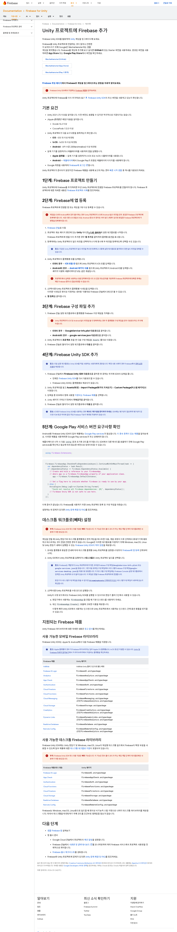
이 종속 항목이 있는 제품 (127, 434)
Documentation (12, 11)
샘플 (69, 16)
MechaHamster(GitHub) (55, 59)
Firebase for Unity (36, 11)
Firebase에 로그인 (77, 165)
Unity (72, 39)
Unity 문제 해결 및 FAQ (75, 510)
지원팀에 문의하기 (137, 903)
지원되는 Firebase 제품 (85, 395)
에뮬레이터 (68, 160)
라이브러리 (41, 915)
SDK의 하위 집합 (89, 545)
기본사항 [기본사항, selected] (14, 16)
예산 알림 (88, 840)
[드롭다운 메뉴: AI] (31, 16)
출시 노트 (133, 915)
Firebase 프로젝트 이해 (77, 190)
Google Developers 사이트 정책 (75, 866)
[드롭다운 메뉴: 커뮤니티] (92, 3)
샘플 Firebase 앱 (54, 830)
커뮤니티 (85, 3)
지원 (99, 3)
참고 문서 (89, 629)
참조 (61, 16)
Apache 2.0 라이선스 (139, 863)
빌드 (27, 3)
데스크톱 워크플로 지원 (80, 748)
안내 (39, 903)
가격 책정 (62, 3)
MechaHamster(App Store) (57, 66)
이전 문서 (133, 923)
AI (27, 16)
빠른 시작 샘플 (116, 170)
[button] (15, 20)
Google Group (136, 911)
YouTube (87, 915)
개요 (4, 16)
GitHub (40, 919)
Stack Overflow (136, 907)
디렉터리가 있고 (103, 580)
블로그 (156, 3)
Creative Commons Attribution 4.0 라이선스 (85, 863)
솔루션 (52, 3)
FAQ (132, 919)
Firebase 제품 (80, 90)
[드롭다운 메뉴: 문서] (77, 3)
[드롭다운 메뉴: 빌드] (32, 3)
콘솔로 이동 (167, 3)
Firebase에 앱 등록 (130, 550)
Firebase (45, 24)
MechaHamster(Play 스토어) (57, 72)
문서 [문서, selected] (72, 3)
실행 (39, 3)
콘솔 (53, 228)
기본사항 (88, 24)
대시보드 (79, 844)
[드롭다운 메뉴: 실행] (44, 3)
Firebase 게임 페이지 (52, 83)
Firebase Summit (90, 907)
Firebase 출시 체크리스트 (63, 852)
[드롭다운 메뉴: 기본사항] (21, 16)
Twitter (86, 911)
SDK (96, 98)
